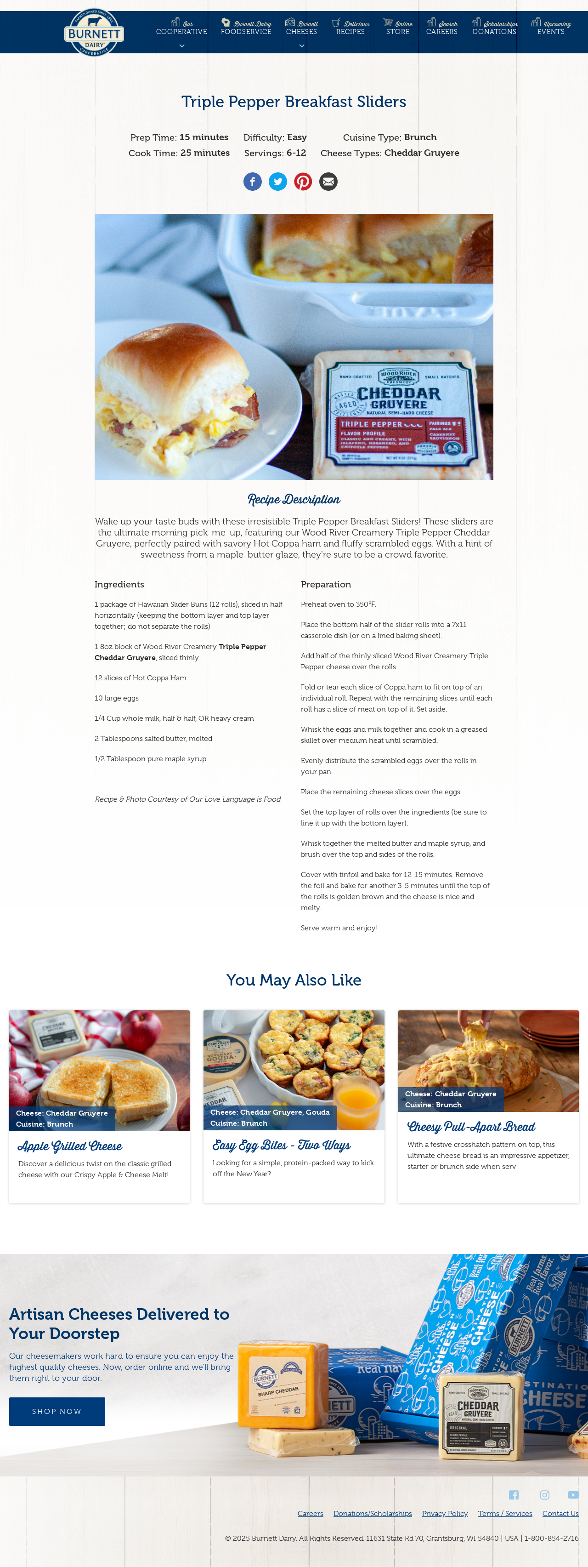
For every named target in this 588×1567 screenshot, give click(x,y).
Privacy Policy (445, 1514)
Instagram (543, 1495)
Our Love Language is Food (234, 799)
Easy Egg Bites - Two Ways (281, 1145)
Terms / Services (505, 1514)
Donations (495, 28)
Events (551, 28)
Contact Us (561, 1514)
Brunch (420, 137)
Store (398, 28)
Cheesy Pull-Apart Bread (471, 1126)
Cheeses (301, 28)
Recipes (350, 28)
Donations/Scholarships (373, 1514)
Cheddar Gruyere (421, 153)
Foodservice (246, 28)
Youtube (573, 1495)
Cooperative (181, 28)
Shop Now (57, 1411)
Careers (442, 28)
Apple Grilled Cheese (70, 1146)
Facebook (514, 1495)
